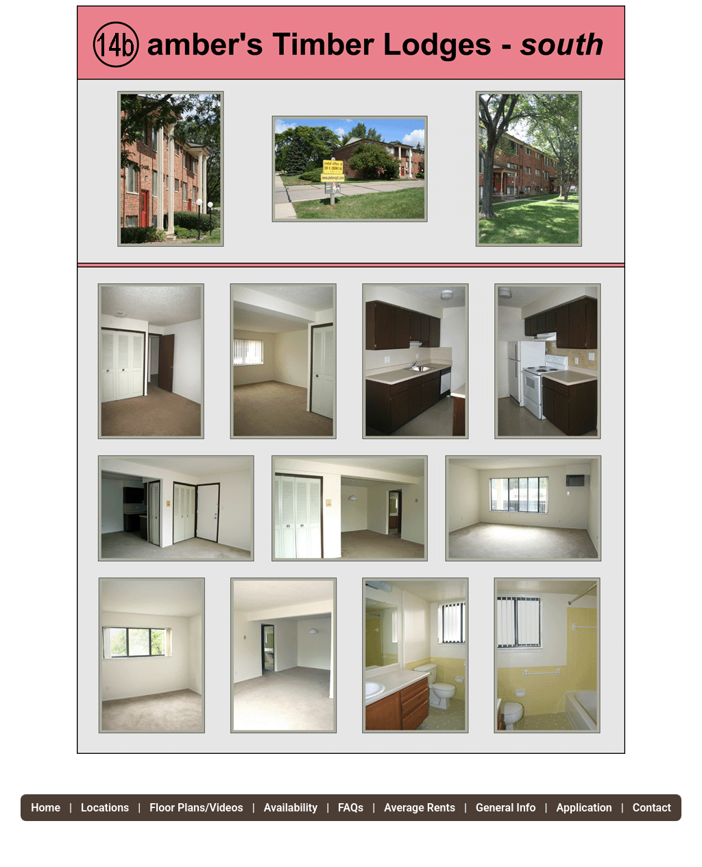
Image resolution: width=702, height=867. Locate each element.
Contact (652, 807)
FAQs (350, 807)
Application (584, 807)
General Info (506, 807)
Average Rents (419, 807)
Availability (290, 807)
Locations (105, 807)
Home (47, 807)
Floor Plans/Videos (196, 807)
